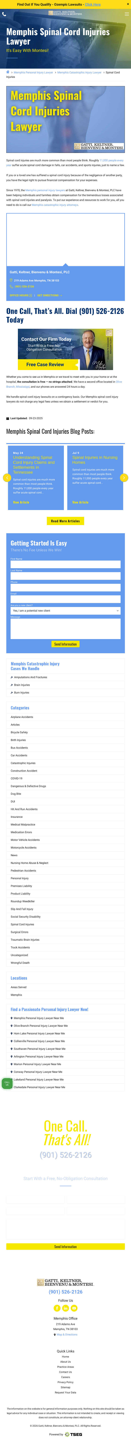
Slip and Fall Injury (22, 909)
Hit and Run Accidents (24, 809)
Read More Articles (65, 521)
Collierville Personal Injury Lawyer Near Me (38, 1041)
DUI (13, 801)
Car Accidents (19, 755)
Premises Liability (21, 886)
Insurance (16, 816)
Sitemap (65, 1387)
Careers (65, 1377)
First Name (16, 558)
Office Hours (21, 295)
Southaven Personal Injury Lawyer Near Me (38, 1048)
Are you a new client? (22, 605)
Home (65, 1356)
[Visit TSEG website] (73, 1434)
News (14, 855)
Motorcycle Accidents (23, 847)
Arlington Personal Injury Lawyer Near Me (37, 1056)
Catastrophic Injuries (23, 763)
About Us (65, 1362)
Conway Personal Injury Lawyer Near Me (36, 1071)
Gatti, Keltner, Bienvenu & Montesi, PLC (58, 1425)
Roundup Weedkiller (23, 901)
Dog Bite (16, 793)
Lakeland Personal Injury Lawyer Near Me (37, 1079)
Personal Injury (20, 878)
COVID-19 (16, 778)
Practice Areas (65, 1367)
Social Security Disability (26, 916)
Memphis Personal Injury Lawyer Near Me (37, 1018)
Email (13, 593)
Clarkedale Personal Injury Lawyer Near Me (38, 1087)
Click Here (93, 4)
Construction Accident (24, 770)
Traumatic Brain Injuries (25, 939)
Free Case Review (45, 364)
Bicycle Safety (19, 732)
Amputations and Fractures (29, 677)
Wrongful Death (20, 962)
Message (15, 617)
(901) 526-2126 (22, 286)
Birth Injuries (18, 740)
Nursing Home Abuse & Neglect (29, 863)
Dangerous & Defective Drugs (28, 786)
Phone (14, 582)
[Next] (124, 477)
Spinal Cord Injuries (22, 924)
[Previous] (7, 477)
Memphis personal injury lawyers (45, 190)
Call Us (7, 1083)
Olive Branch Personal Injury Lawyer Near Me (39, 1025)
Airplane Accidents (22, 717)
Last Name (16, 570)
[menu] (127, 14)
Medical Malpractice (23, 824)
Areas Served (18, 987)
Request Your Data (65, 1392)
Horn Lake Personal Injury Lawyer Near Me (38, 1033)
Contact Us (65, 1372)
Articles (15, 724)
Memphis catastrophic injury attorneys (55, 205)
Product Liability (20, 893)
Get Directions (49, 295)
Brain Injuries (20, 685)
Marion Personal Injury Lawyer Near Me (36, 1064)
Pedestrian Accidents (23, 870)
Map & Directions (65, 1334)
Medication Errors (21, 832)
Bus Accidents (19, 747)
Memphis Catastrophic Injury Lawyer (79, 72)
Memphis (16, 994)
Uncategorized (19, 955)
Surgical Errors (19, 932)
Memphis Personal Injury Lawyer (33, 72)
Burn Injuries (20, 692)
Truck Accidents (20, 947)
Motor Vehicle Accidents (25, 840)
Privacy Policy (65, 1382)
